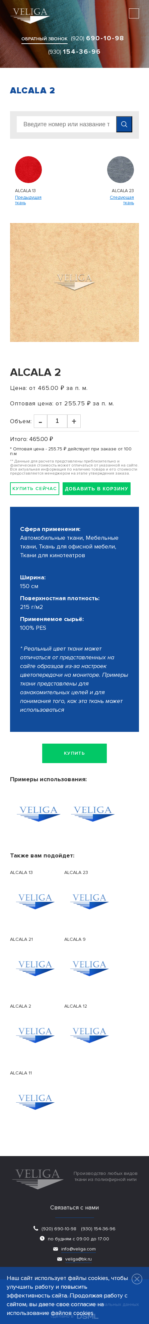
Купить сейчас (34, 488)
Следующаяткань (122, 200)
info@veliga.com (78, 1249)
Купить (74, 753)
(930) (74, 52)
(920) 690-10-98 (59, 1229)
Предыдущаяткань (28, 200)
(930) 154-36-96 (98, 1229)
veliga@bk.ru (78, 1259)
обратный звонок (44, 39)
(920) (98, 38)
